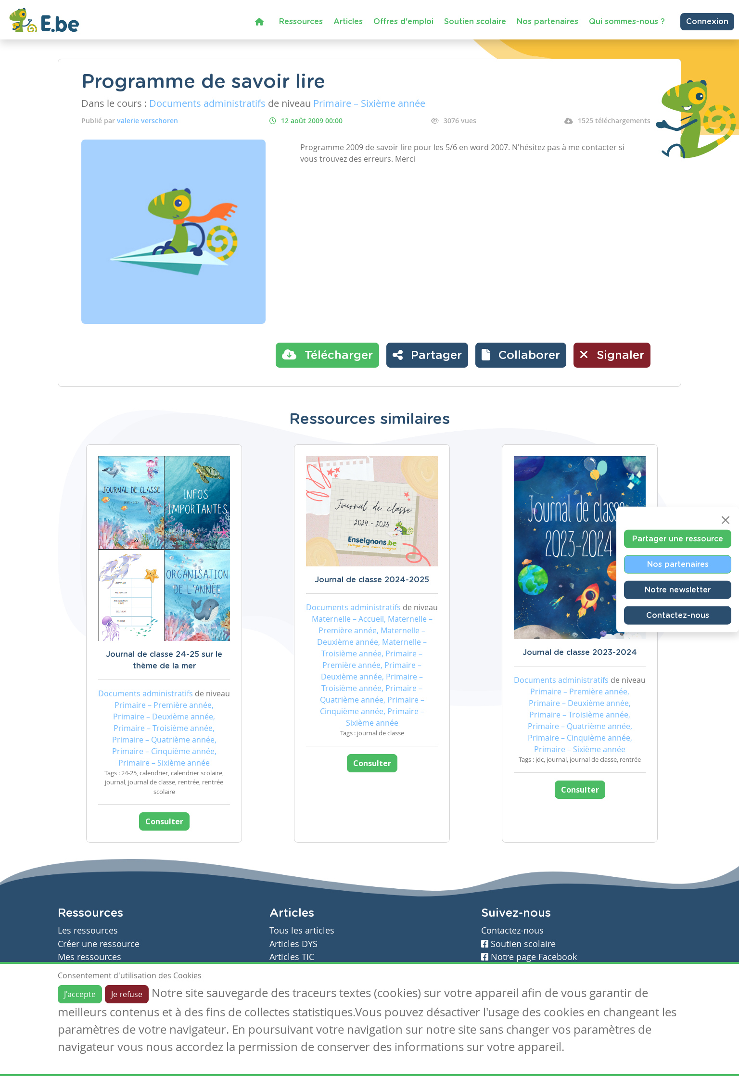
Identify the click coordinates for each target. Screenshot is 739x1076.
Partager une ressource (677, 539)
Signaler (612, 354)
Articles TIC (291, 956)
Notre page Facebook (529, 956)
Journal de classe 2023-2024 (579, 652)
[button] (520, 355)
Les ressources (88, 930)
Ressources (301, 22)
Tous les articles (301, 930)
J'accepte (80, 994)
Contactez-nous (677, 615)
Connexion (707, 22)
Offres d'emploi (403, 22)
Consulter (164, 821)
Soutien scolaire (475, 22)
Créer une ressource (99, 943)
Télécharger (327, 354)
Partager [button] (427, 354)
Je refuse (126, 994)
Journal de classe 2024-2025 (372, 580)
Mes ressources (89, 956)
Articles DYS (293, 943)
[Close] (725, 520)
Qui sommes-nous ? (627, 22)
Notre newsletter (678, 590)
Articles (348, 22)
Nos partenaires (547, 22)
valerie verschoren (147, 120)
